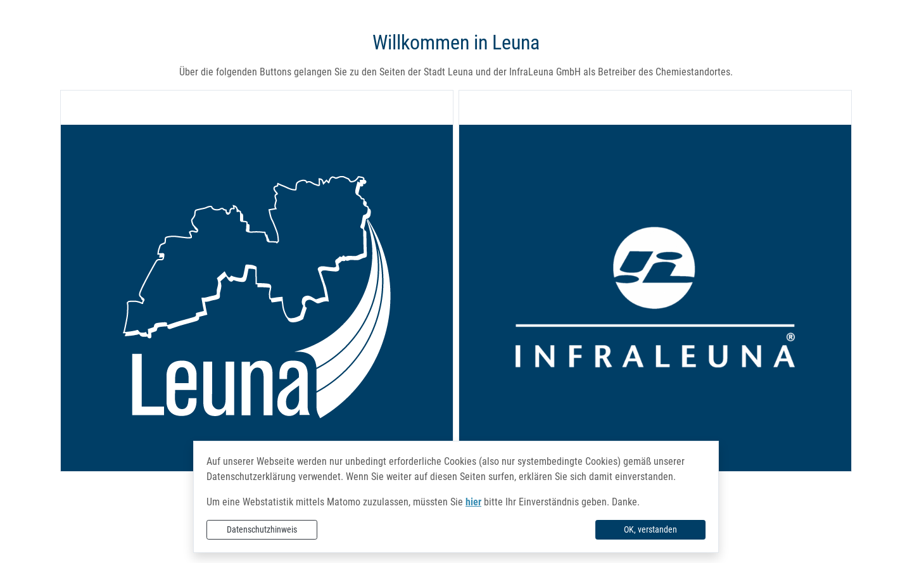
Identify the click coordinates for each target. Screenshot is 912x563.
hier (473, 502)
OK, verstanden (650, 529)
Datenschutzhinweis (262, 529)
